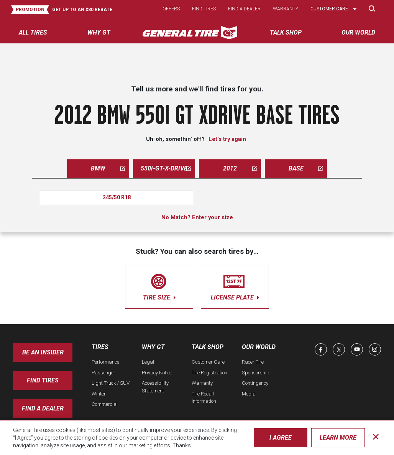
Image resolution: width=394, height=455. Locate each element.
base (306, 168)
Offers (171, 9)
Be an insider (43, 352)
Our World (259, 347)
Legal (148, 362)
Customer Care (208, 362)
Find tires (204, 9)
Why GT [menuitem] (98, 32)
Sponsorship (255, 373)
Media (249, 394)
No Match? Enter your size (197, 217)
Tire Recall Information (204, 397)
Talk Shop (207, 347)
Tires (100, 347)
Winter (99, 394)
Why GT (153, 347)
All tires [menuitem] (33, 32)
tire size (159, 285)
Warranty (285, 9)
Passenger (103, 373)
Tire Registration (209, 373)
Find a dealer (244, 9)
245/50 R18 (117, 197)
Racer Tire (253, 362)
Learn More (338, 437)
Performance (105, 362)
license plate (235, 285)
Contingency (255, 383)
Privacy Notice (157, 373)
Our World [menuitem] (358, 32)
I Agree (280, 437)
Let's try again (227, 139)
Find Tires (43, 380)
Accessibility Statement (155, 387)
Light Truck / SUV (111, 383)
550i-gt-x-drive (166, 168)
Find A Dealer (43, 408)
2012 (240, 168)
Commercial (105, 404)
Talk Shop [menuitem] (286, 32)
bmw (108, 168)
